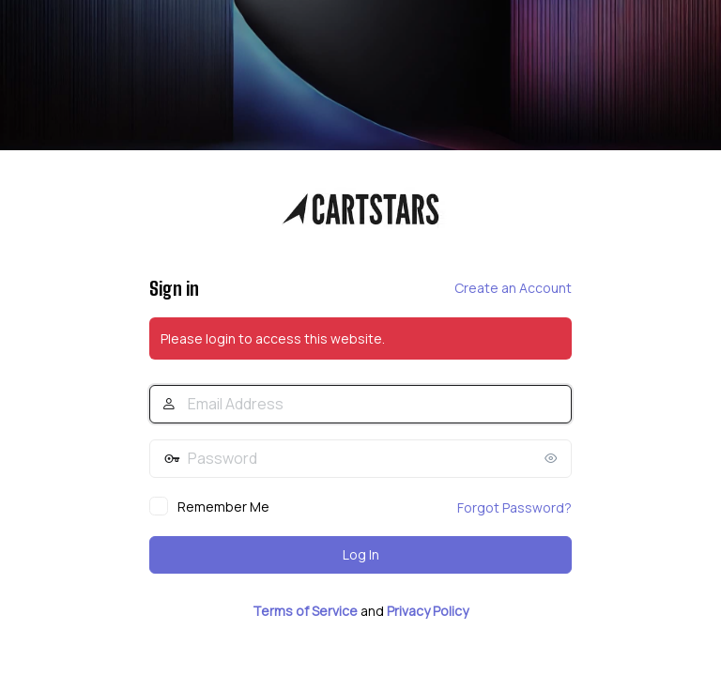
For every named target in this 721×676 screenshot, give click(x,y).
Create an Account (513, 288)
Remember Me (223, 506)
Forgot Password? (514, 507)
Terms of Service (305, 611)
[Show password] (553, 458)
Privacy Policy (427, 611)
